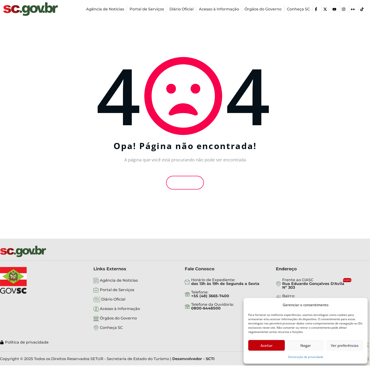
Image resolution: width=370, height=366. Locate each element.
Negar (305, 345)
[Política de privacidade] (164, 342)
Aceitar (267, 345)
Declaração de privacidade (305, 357)
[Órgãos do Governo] (263, 9)
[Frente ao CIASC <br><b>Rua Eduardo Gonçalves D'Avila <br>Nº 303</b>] (318, 283)
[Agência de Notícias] (105, 9)
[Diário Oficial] (181, 9)
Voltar (185, 182)
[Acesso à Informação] (219, 9)
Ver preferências (344, 345)
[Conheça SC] (298, 9)
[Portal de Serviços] (146, 9)
